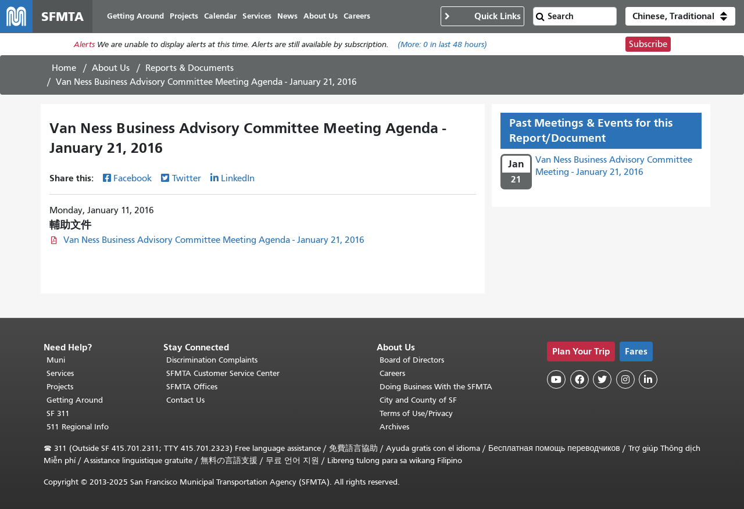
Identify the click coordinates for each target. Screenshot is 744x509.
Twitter (186, 178)
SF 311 (58, 413)
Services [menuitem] (256, 16)
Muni (55, 360)
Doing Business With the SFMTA (436, 387)
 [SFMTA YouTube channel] (556, 379)
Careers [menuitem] (357, 16)
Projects (59, 387)
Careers (392, 373)
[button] (680, 16)
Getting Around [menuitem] (135, 16)
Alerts (84, 44)
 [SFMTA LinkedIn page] (648, 379)
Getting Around (74, 400)
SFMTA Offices (191, 387)
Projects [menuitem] (184, 16)
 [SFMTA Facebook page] (579, 379)
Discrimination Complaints (211, 360)
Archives (394, 427)
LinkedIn (238, 178)
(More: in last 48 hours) (442, 44)
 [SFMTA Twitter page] (602, 379)
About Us (111, 68)
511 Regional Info (77, 427)
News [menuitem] (287, 16)
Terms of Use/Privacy (416, 413)
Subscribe (648, 44)
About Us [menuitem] (320, 16)
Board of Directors (412, 360)
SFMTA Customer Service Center (223, 373)
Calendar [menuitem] (220, 16)
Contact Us (185, 400)
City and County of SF (418, 400)
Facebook (132, 178)
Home (64, 68)
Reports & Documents (189, 68)
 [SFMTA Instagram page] (625, 379)
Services (60, 373)
